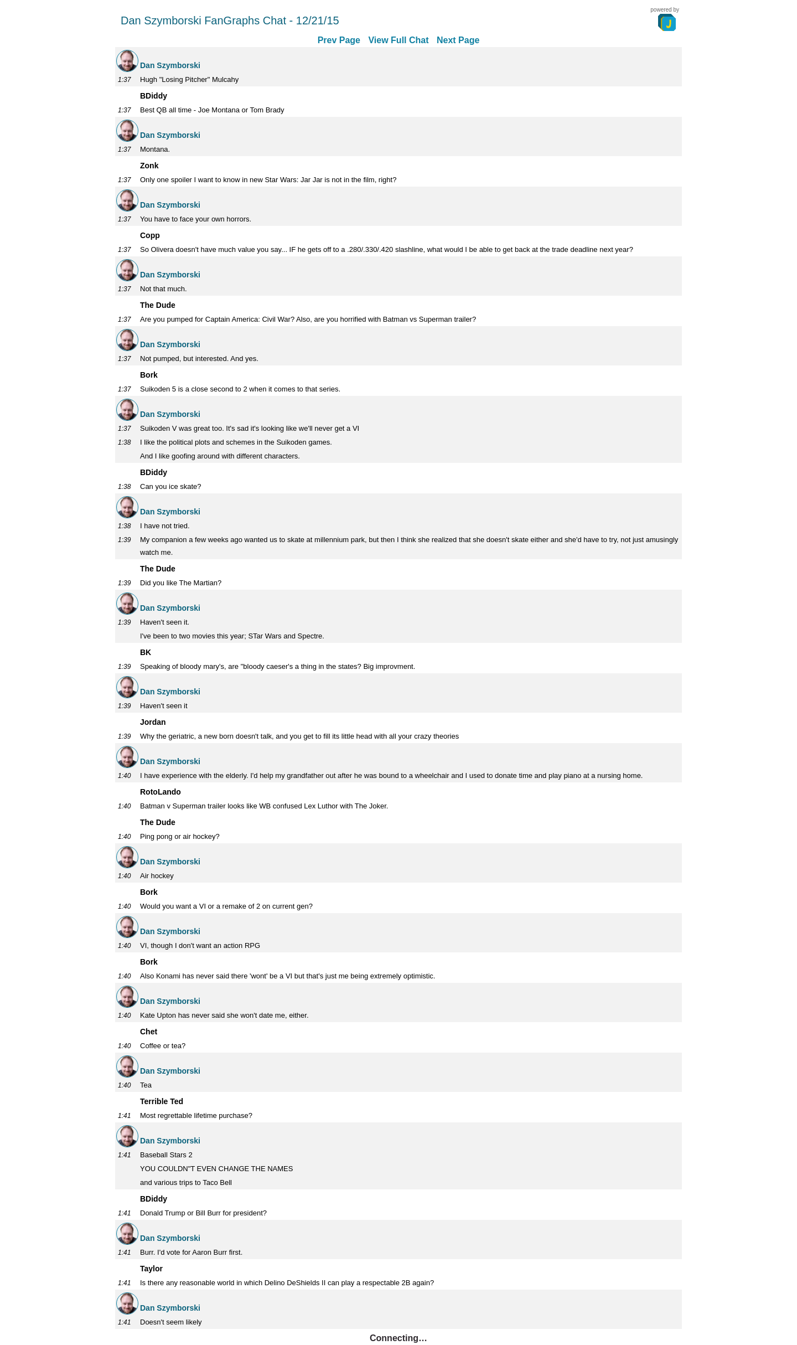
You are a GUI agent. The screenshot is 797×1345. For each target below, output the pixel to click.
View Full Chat (398, 40)
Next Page (458, 40)
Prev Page (339, 40)
